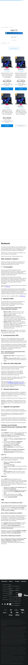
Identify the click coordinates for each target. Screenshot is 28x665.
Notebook (6, 27)
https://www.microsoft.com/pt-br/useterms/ (15, 628)
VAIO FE (11, 27)
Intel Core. (8, 286)
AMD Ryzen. (23, 296)
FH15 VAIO (8, 381)
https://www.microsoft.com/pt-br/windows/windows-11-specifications (11, 624)
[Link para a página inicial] (2, 27)
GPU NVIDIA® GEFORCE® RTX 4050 (16, 382)
